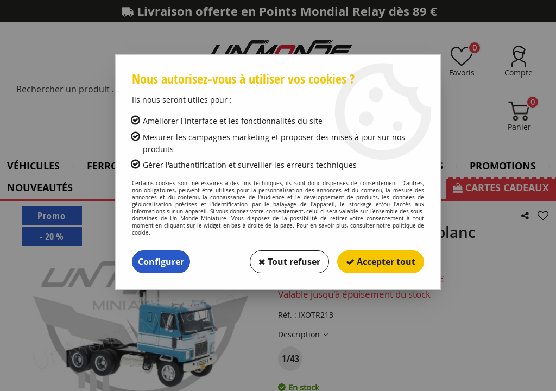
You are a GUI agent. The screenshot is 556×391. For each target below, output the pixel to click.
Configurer (161, 262)
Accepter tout (380, 262)
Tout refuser (289, 262)
